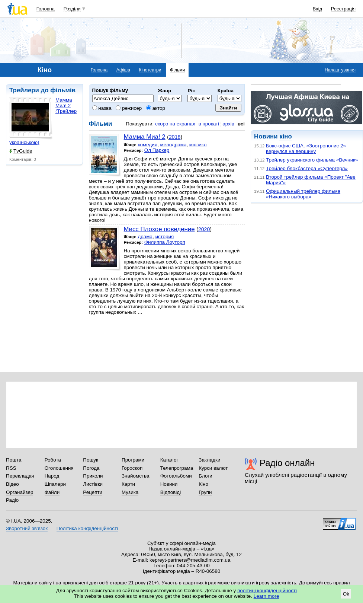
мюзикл (198, 144)
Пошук (90, 460)
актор (155, 108)
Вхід (317, 9)
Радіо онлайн (287, 463)
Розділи (72, 9)
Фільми (177, 70)
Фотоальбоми (176, 476)
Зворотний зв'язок (27, 528)
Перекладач (20, 476)
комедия (147, 144)
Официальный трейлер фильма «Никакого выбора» (303, 194)
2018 (174, 137)
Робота (53, 460)
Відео (12, 484)
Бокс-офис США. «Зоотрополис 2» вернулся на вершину (306, 148)
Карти (128, 484)
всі (241, 124)
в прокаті (209, 124)
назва (102, 108)
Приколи (93, 476)
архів (228, 124)
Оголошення (59, 468)
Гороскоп (132, 468)
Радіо (12, 500)
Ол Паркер (156, 150)
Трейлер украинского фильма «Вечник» (312, 160)
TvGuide (20, 151)
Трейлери (24, 90)
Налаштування (340, 70)
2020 (204, 229)
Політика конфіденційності (87, 528)
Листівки (93, 484)
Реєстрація (343, 9)
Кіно (203, 484)
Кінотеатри (150, 70)
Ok (346, 594)
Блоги (205, 476)
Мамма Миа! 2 (145, 136)
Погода (91, 468)
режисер (129, 108)
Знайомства (136, 476)
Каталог (169, 460)
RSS (11, 468)
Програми (133, 460)
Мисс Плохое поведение (159, 229)
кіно (285, 136)
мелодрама (173, 144)
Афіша (123, 70)
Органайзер (19, 492)
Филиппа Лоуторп (164, 242)
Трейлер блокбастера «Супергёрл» (307, 168)
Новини (169, 484)
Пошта (13, 460)
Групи (205, 492)
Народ (52, 476)
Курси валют (213, 468)
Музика (130, 492)
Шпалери (55, 484)
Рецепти (92, 492)
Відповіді (170, 492)
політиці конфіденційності (267, 590)
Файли (52, 492)
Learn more (266, 596)
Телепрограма (176, 468)
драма (145, 236)
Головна (45, 9)
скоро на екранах (175, 124)
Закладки (209, 460)
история (164, 236)
